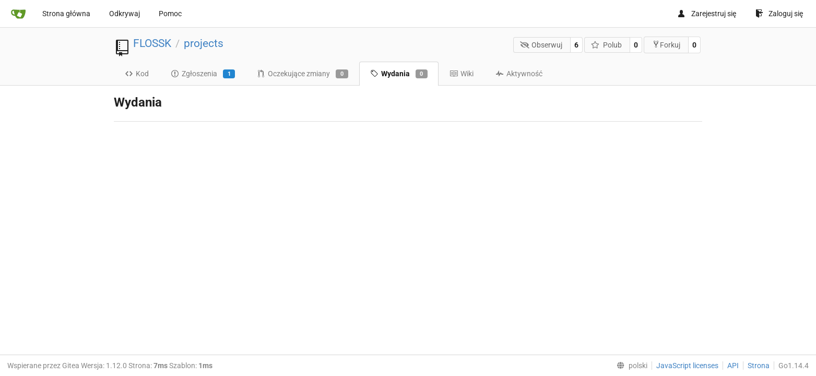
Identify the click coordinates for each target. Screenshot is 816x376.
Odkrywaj (124, 13)
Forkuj (666, 44)
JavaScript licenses (687, 365)
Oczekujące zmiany (302, 74)
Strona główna (66, 13)
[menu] (629, 365)
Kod (137, 73)
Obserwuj (541, 45)
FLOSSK (152, 43)
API (733, 365)
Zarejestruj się (706, 13)
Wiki (462, 73)
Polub (606, 45)
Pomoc (170, 13)
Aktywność (518, 73)
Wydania (399, 74)
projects (203, 43)
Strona (759, 365)
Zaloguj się (779, 13)
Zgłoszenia (203, 74)
